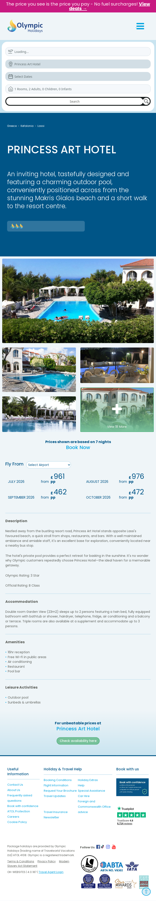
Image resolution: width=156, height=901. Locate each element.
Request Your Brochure (60, 791)
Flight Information (56, 785)
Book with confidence (22, 806)
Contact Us (15, 785)
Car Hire (84, 796)
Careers (13, 817)
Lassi (41, 126)
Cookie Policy (17, 822)
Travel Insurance (56, 812)
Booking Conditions (58, 780)
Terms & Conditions (20, 861)
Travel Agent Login (51, 872)
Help (81, 785)
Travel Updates (55, 796)
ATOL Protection (18, 811)
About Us (13, 790)
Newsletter (51, 817)
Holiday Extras (88, 780)
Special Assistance (91, 791)
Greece (12, 126)
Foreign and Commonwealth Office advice (94, 806)
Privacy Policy (47, 861)
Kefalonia (27, 126)
